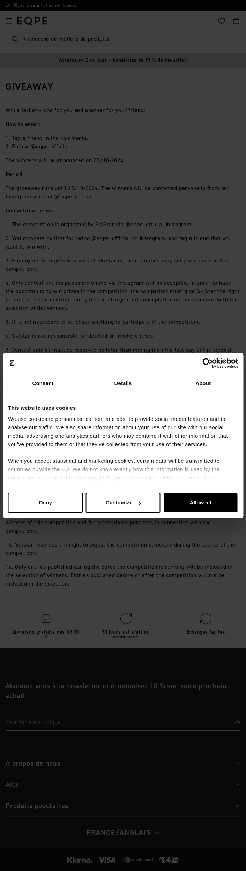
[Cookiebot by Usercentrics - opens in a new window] (207, 363)
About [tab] (203, 383)
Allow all (200, 502)
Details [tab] (123, 383)
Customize (123, 502)
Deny (45, 502)
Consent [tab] (42, 383)
